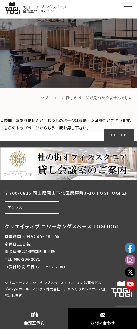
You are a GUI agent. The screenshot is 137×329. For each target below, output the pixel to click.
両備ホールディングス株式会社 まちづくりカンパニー (55, 288)
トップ (42, 98)
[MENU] (127, 9)
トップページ (27, 128)
